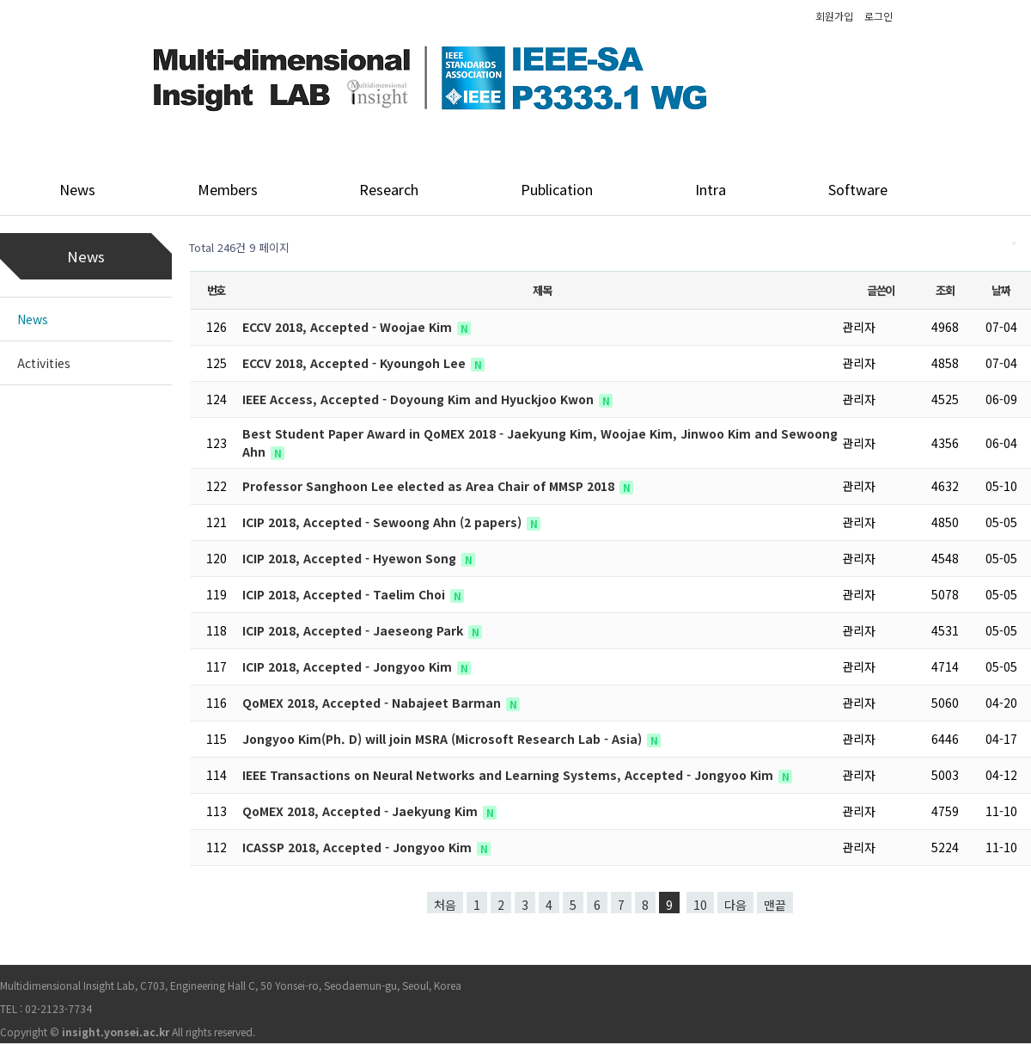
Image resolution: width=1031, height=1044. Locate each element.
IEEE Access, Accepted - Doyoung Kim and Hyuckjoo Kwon (419, 399)
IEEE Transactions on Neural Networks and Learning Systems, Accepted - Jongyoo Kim (509, 774)
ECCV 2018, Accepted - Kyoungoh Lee (355, 363)
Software (858, 189)
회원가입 (834, 16)
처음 (445, 904)
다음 (735, 904)
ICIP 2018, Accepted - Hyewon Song (351, 558)
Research (388, 189)
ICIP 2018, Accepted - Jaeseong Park (354, 630)
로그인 (878, 16)
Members (228, 189)
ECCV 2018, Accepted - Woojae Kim (348, 326)
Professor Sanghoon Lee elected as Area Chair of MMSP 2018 (430, 485)
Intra (710, 189)
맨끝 (775, 904)
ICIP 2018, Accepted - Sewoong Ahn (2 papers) (383, 522)
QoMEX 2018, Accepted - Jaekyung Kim (361, 811)
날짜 (1000, 290)
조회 (945, 290)
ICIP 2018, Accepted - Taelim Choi (345, 594)
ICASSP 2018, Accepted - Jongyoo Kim (358, 847)
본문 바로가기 (0, 0)
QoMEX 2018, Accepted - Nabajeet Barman (373, 702)
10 (700, 904)
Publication (557, 189)
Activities (43, 363)
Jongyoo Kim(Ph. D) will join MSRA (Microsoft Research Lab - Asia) (443, 738)
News (77, 189)
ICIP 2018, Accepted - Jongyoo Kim (348, 666)
